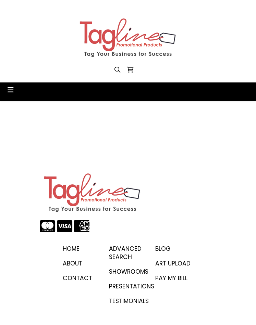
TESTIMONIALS (128, 301)
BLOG (163, 249)
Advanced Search (125, 253)
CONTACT (77, 278)
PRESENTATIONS (128, 286)
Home (71, 249)
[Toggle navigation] (10, 90)
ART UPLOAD (173, 263)
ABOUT (72, 263)
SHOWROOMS (128, 272)
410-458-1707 (58, 7)
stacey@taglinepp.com (113, 7)
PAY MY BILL (171, 278)
